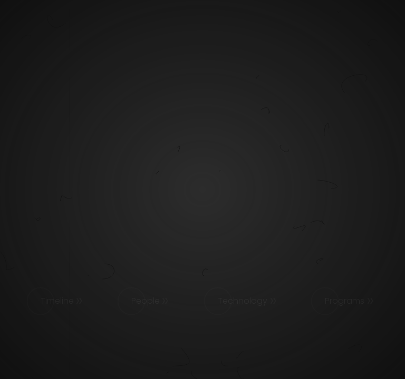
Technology (242, 301)
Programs (344, 301)
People (145, 301)
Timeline (57, 301)
